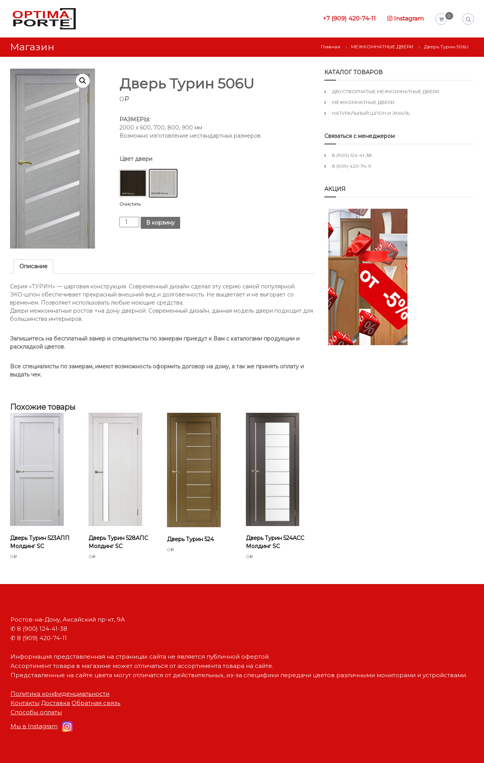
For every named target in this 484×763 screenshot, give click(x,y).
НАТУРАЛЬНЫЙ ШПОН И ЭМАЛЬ (371, 113)
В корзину (160, 222)
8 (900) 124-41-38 (352, 155)
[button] (133, 183)
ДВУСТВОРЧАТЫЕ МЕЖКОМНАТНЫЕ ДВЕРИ (385, 91)
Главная (330, 46)
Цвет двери (135, 158)
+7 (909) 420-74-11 (349, 18)
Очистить (130, 204)
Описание (33, 266)
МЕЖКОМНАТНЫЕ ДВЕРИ (382, 46)
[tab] (33, 266)
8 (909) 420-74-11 (351, 166)
